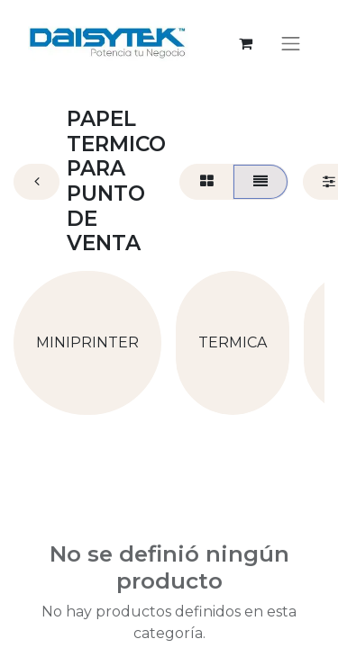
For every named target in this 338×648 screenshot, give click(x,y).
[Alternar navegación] (291, 43)
